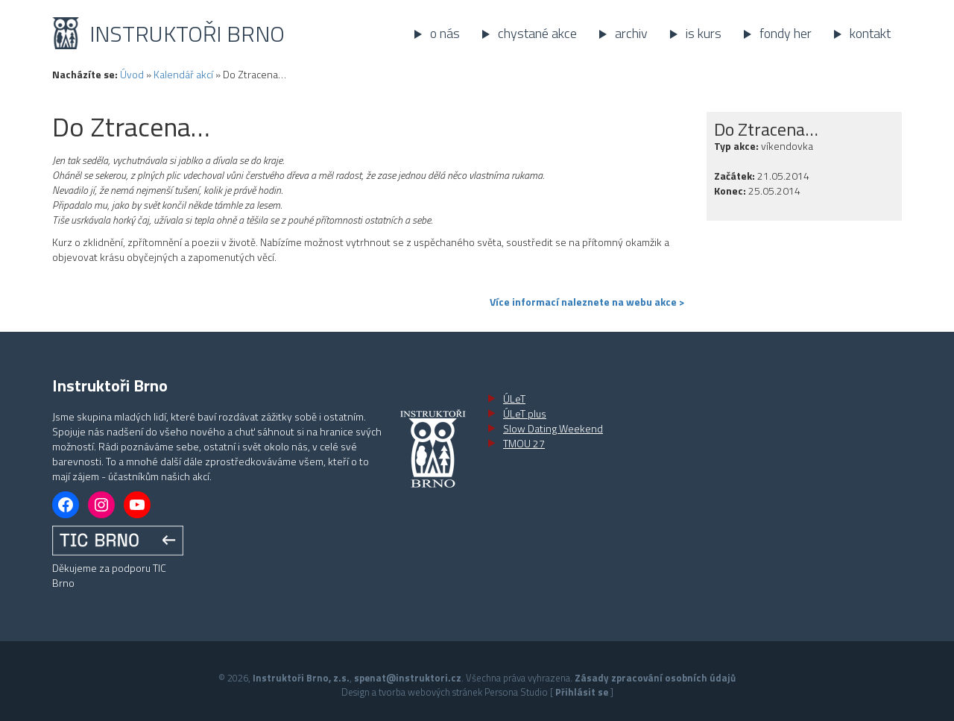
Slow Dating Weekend (553, 428)
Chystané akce (537, 33)
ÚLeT (514, 398)
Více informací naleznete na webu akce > (587, 302)
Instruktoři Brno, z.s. (301, 677)
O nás (445, 33)
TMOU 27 (524, 443)
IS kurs (703, 33)
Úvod (132, 74)
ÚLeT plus (524, 413)
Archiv (631, 33)
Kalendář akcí (183, 74)
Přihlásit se (581, 691)
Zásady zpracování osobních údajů (655, 677)
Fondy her (785, 33)
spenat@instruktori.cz (407, 677)
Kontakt (870, 33)
